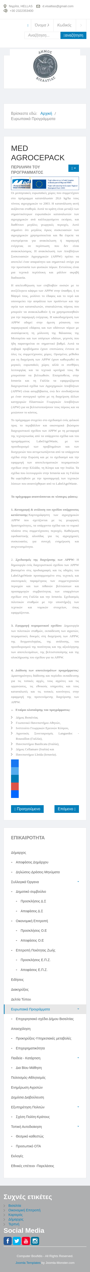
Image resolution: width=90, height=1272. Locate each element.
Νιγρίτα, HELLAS (21, 6)
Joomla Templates (28, 1263)
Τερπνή (13, 1224)
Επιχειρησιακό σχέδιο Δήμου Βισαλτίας (45, 1019)
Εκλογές (17, 1156)
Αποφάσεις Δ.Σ (32, 911)
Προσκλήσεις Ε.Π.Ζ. (36, 960)
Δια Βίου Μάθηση (29, 1068)
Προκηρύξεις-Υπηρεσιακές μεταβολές (43, 1038)
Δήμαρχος (16, 1219)
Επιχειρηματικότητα (30, 1048)
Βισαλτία (14, 1206)
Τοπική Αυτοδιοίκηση (26, 1127)
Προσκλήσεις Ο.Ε (34, 930)
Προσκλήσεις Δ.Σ (33, 901)
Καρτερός (15, 1215)
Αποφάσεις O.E (32, 940)
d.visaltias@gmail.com (58, 6)
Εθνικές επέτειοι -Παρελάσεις (32, 1166)
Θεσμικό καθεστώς (30, 1136)
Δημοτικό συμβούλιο (31, 891)
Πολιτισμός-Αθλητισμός (28, 1077)
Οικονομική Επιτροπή (32, 921)
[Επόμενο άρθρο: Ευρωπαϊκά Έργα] (66, 809)
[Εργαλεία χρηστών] (73, 168)
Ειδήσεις (17, 980)
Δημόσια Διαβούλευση (27, 1097)
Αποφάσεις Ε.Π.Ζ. (34, 970)
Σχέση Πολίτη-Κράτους (33, 1117)
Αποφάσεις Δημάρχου (32, 862)
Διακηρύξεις (20, 989)
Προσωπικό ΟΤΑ (28, 1146)
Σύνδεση (81, 25)
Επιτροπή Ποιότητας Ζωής (35, 950)
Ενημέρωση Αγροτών (27, 1087)
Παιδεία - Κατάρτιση (26, 1058)
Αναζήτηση (73, 35)
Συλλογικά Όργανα (25, 882)
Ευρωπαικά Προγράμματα (30, 1009)
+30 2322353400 (21, 10)
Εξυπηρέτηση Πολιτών (28, 1107)
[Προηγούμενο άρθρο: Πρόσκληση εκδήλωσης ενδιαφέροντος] (27, 809)
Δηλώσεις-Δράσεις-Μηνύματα (38, 872)
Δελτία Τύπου (21, 999)
